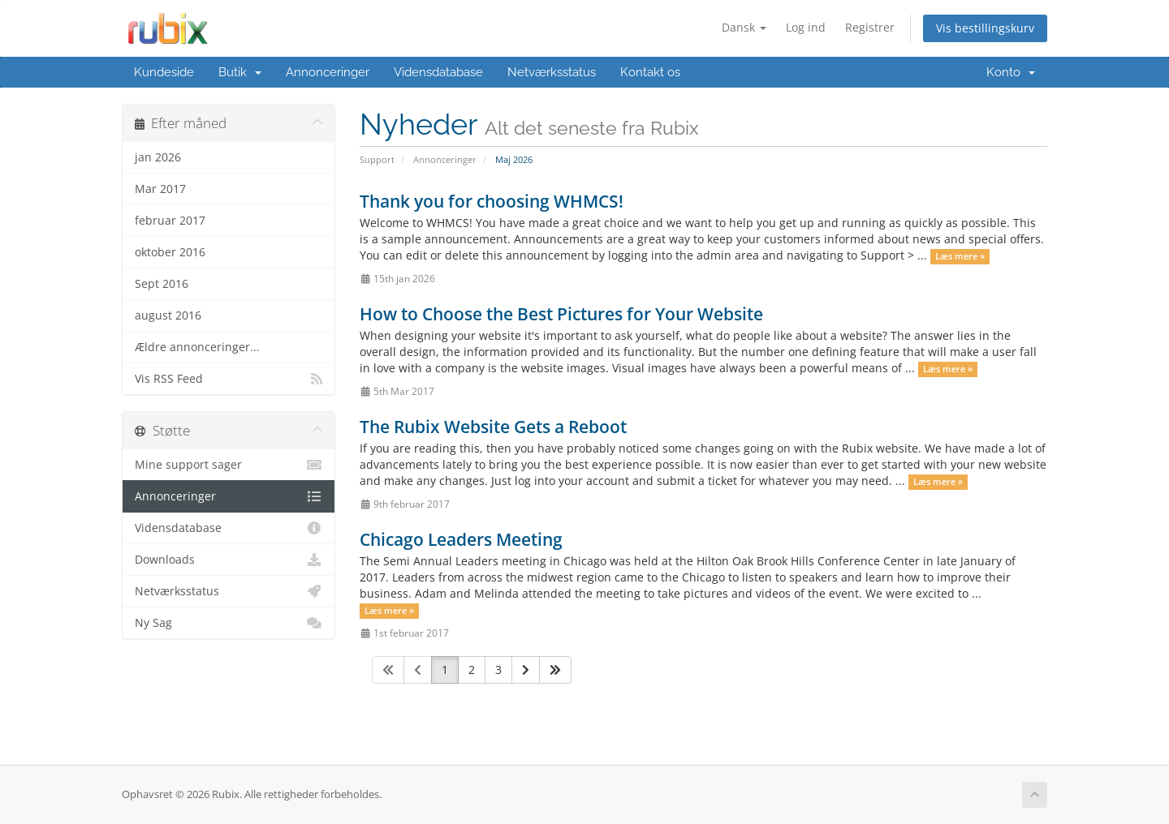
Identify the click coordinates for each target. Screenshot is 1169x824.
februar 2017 (170, 220)
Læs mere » (960, 256)
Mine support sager (228, 464)
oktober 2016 (170, 252)
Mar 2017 (160, 189)
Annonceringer (327, 72)
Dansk (744, 27)
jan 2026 (158, 157)
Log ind (806, 27)
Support (377, 159)
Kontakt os (650, 72)
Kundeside (164, 72)
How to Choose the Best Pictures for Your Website (561, 314)
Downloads (228, 559)
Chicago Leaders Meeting (461, 539)
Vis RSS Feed (228, 378)
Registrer (870, 27)
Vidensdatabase (438, 72)
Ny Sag (228, 623)
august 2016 (168, 315)
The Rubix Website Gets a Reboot (493, 426)
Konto (1010, 72)
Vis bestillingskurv (985, 28)
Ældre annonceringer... (197, 347)
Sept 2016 (161, 284)
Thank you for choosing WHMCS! (491, 201)
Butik (239, 72)
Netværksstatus (551, 72)
